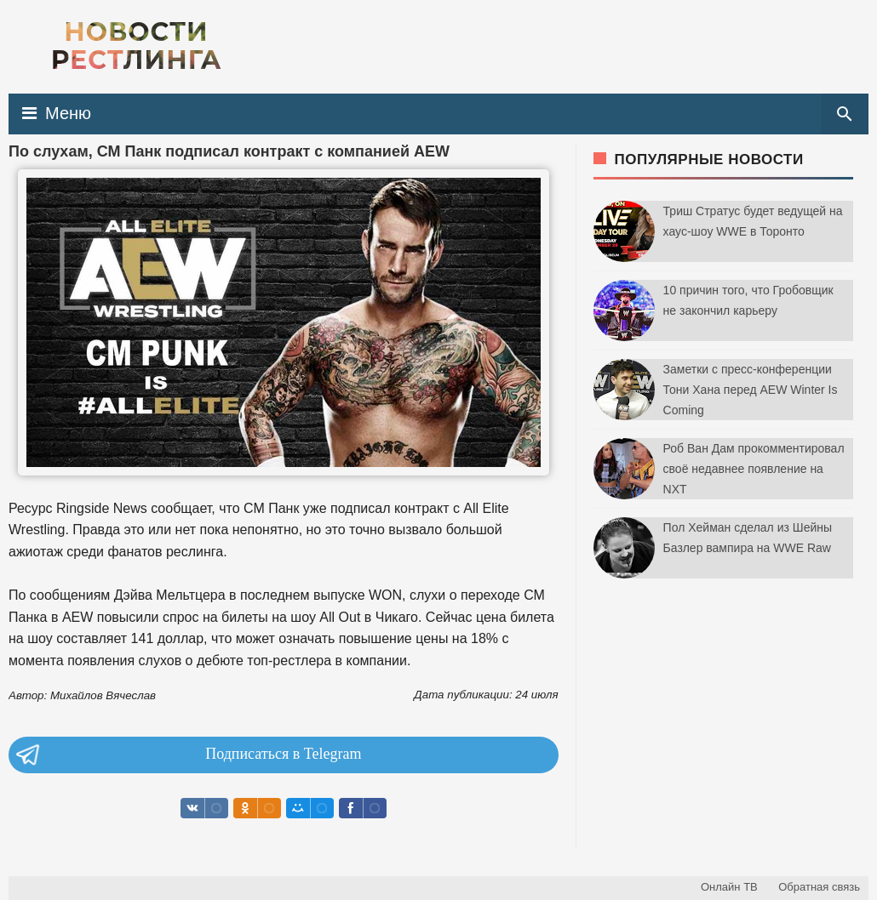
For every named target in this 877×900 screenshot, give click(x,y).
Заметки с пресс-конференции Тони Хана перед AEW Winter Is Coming (750, 389)
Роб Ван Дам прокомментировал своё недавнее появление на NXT (754, 468)
